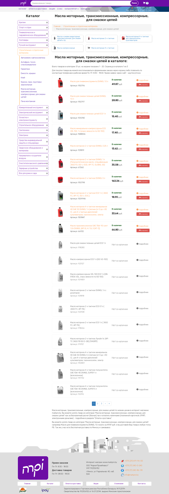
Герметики (25, 69)
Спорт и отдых (25, 27)
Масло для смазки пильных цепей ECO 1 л (88, 114)
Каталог (22, 9)
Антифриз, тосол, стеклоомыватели (28, 63)
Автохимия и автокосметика (33, 58)
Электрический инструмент (31, 112)
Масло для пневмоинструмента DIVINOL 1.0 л (89, 81)
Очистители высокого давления (32, 163)
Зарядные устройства (28, 168)
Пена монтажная (28, 101)
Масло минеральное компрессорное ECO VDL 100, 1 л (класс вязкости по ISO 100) (88, 129)
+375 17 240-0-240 (143, 10)
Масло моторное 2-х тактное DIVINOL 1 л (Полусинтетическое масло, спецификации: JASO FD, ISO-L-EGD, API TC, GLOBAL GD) (89, 162)
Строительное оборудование (31, 125)
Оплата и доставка (38, 9)
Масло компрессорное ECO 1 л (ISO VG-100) (89, 259)
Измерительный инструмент (31, 107)
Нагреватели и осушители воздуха (30, 156)
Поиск (134, 3)
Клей (23, 78)
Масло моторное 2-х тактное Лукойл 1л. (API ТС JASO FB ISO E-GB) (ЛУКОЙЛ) (89, 340)
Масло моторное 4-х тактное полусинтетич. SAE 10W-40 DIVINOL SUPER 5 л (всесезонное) (89, 389)
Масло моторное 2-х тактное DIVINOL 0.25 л (89, 146)
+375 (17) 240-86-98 (131, 470)
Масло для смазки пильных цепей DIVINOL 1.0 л (88, 97)
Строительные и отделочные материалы (31, 51)
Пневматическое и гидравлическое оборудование (32, 33)
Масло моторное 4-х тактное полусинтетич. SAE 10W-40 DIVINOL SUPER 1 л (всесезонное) (89, 372)
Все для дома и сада (28, 173)
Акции (52, 9)
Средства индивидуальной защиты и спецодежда (30, 141)
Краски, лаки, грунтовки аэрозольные (31, 83)
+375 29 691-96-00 (142, 8)
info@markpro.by (130, 475)
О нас (59, 9)
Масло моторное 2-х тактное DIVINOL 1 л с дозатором (88, 291)
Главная (57, 26)
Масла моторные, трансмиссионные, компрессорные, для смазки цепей (33, 93)
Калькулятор (72, 9)
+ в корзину (143, 85)
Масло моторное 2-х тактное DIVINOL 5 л (87, 178)
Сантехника (24, 130)
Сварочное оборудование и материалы (31, 149)
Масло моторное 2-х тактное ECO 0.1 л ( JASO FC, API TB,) (87, 307)
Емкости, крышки (28, 73)
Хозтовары (23, 40)
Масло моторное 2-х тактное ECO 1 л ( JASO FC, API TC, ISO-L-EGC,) (89, 194)
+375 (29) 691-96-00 (132, 461)
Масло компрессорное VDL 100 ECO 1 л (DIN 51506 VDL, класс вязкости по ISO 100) (89, 275)
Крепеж (22, 22)
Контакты (85, 9)
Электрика (23, 135)
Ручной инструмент (27, 45)
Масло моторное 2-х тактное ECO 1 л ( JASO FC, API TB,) (89, 323)
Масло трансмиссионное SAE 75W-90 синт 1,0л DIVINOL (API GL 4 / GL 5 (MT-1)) (89, 227)
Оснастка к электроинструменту (28, 118)
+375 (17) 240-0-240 (131, 465)
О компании (118, 484)
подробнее (142, 80)
